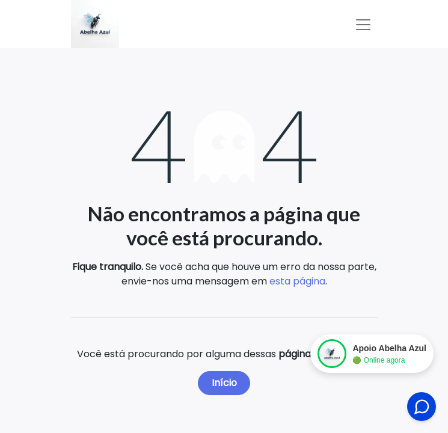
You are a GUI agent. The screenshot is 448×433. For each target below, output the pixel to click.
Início (224, 383)
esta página (297, 281)
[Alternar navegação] (363, 24)
